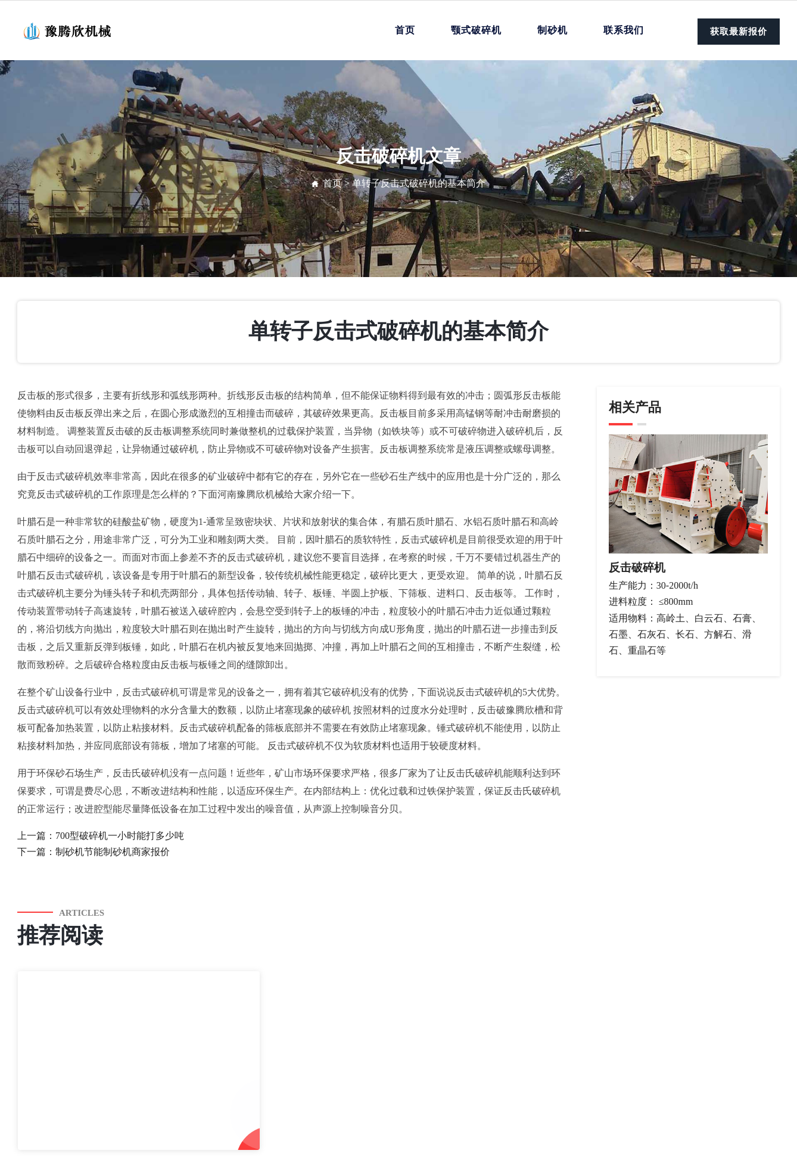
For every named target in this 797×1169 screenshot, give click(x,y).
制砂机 (552, 30)
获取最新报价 (738, 31)
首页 (405, 30)
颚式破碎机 (476, 30)
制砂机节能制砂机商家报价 (112, 852)
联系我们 (623, 30)
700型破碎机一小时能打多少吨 (119, 836)
